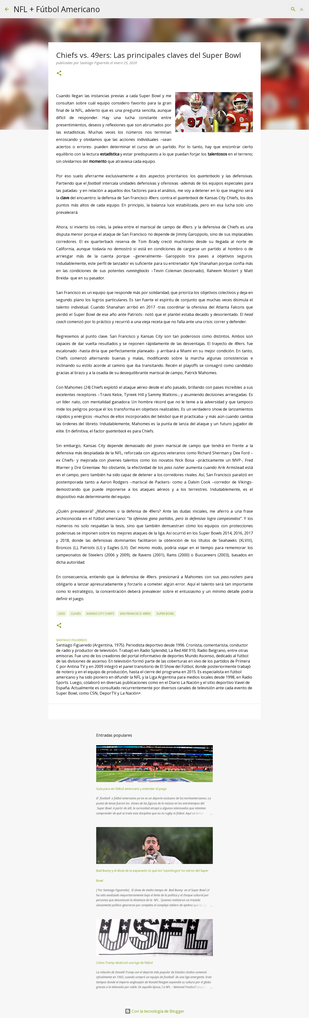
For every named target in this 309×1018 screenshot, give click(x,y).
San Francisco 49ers (135, 614)
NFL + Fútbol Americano (57, 9)
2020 (61, 614)
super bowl (165, 614)
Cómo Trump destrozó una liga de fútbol (124, 963)
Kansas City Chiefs (100, 614)
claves (76, 614)
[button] (59, 73)
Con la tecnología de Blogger (154, 1011)
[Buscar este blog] (279, 9)
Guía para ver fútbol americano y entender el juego (131, 789)
